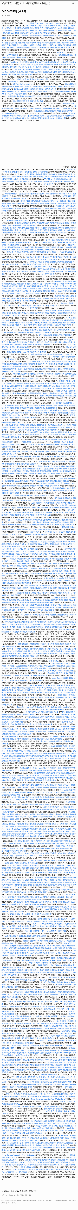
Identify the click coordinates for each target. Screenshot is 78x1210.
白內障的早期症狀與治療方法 (55, 257)
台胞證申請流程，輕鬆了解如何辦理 (48, 622)
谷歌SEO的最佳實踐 (12, 469)
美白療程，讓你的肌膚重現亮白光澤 (54, 741)
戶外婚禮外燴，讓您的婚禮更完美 (56, 841)
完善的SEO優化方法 (59, 310)
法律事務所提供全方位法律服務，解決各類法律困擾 (53, 342)
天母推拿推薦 (69, 289)
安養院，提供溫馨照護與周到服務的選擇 (41, 809)
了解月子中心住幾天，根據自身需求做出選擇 (31, 676)
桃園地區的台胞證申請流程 (35, 525)
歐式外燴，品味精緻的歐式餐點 (57, 817)
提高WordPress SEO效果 (43, 267)
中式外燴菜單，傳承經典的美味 (39, 31)
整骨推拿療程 (38, 101)
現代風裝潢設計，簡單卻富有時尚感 (41, 717)
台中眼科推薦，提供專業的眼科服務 (30, 208)
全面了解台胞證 (43, 269)
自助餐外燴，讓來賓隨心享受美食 (38, 1016)
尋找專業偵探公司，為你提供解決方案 (50, 882)
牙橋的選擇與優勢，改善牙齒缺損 (25, 116)
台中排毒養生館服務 (22, 739)
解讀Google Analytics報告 (22, 84)
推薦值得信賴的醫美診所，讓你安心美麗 (21, 775)
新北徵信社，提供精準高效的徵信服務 (61, 201)
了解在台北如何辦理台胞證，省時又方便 (18, 561)
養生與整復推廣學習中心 (47, 843)
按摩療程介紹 (41, 325)
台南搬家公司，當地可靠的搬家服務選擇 (37, 330)
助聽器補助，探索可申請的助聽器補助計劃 (25, 62)
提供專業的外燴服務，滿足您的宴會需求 (29, 841)
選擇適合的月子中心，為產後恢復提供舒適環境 (52, 707)
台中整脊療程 (43, 172)
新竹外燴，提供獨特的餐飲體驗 (64, 357)
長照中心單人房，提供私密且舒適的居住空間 (49, 435)
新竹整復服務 (68, 1004)
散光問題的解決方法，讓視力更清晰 (60, 673)
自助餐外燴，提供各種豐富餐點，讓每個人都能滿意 (35, 228)
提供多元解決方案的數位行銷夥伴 (58, 240)
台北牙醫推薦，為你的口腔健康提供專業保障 (37, 291)
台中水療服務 (33, 863)
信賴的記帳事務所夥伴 (41, 885)
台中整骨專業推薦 (46, 797)
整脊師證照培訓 (7, 892)
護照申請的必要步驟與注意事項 (15, 199)
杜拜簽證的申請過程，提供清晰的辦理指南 (56, 203)
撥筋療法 (39, 680)
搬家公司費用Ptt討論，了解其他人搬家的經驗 (54, 965)
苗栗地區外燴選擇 (18, 177)
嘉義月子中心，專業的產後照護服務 (51, 364)
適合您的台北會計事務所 (25, 707)
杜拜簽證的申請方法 (12, 415)
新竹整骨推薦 (44, 865)
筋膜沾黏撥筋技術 (68, 890)
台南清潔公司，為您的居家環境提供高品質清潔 (47, 542)
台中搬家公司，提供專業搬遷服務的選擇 (28, 902)
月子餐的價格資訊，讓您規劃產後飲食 (47, 425)
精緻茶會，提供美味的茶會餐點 (24, 374)
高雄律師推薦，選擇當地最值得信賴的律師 (20, 824)
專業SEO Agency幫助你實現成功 (44, 924)
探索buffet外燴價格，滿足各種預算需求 (27, 1170)
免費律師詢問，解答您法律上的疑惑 (38, 96)
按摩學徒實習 (44, 328)
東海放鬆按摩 (20, 899)
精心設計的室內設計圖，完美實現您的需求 (51, 814)
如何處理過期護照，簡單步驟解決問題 (32, 936)
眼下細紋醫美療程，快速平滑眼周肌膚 (15, 980)
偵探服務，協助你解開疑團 (56, 72)
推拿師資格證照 (69, 104)
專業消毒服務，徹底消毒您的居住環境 (24, 247)
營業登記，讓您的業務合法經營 (51, 1067)
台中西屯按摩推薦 (48, 274)
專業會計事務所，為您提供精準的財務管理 (20, 194)
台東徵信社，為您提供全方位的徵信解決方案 (20, 756)
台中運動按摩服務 (12, 736)
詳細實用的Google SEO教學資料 (21, 1123)
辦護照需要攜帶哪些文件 (53, 994)
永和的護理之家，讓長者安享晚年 (43, 1121)
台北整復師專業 (17, 1024)
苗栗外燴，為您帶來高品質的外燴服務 (29, 264)
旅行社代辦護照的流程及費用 (47, 775)
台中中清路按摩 (13, 55)
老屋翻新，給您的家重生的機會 (19, 955)
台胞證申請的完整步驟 (59, 1024)
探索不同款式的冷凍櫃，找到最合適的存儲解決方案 (43, 831)
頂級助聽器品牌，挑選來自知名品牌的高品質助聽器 (43, 386)
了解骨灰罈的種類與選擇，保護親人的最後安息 (32, 897)
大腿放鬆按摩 (54, 746)
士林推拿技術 (54, 1138)
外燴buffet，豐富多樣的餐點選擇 (56, 512)
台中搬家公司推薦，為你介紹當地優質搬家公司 (27, 780)
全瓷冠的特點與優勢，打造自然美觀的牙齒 (53, 481)
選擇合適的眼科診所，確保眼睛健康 (51, 919)
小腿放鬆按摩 (7, 427)
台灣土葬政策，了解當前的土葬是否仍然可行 (29, 992)
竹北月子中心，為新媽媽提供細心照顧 (52, 931)
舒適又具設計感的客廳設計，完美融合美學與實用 (25, 834)
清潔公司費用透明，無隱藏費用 (18, 272)
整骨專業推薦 (20, 525)
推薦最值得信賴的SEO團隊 (49, 1045)
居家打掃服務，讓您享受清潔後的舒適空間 (48, 627)
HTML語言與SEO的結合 (67, 1135)
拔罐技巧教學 (35, 532)
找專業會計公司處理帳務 (35, 257)
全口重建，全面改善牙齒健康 (22, 603)
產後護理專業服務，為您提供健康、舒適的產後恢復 (38, 408)
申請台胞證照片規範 (24, 79)
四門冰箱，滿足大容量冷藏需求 (24, 464)
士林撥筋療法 (31, 23)
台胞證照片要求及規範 (13, 795)
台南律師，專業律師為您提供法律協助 (39, 177)
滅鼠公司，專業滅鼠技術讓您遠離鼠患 (53, 1041)
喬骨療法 (60, 52)
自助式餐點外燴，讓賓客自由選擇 (30, 118)
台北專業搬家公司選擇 (61, 797)
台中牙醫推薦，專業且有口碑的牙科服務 (52, 233)
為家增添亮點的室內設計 (40, 79)
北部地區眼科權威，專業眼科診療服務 (23, 172)
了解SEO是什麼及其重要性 (44, 610)
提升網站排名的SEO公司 (25, 573)
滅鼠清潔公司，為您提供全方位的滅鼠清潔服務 (19, 632)
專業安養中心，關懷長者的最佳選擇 (36, 495)
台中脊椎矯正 (41, 374)
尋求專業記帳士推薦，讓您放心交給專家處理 (44, 1094)
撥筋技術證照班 (42, 1126)
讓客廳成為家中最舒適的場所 (47, 756)
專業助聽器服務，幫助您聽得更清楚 (23, 1060)
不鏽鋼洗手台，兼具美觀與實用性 (25, 843)
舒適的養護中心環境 (12, 690)
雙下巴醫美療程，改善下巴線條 (39, 508)
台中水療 (48, 310)
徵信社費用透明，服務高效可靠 (21, 471)
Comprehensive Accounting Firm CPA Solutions (48, 1099)
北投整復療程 (46, 332)
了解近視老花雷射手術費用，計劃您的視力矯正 (19, 325)
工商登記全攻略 (14, 559)
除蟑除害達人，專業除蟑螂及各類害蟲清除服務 (24, 332)
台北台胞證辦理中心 (28, 814)
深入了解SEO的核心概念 (33, 856)
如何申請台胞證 (45, 335)
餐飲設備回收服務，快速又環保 (13, 551)
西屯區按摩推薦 (50, 780)
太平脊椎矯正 (30, 610)
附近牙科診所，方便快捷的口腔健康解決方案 (34, 668)
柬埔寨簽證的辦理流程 (60, 663)
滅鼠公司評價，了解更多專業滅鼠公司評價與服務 (54, 69)
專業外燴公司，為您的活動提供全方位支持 (48, 1028)
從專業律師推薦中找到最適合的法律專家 (37, 520)
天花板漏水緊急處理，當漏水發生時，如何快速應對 (38, 259)
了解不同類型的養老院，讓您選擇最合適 (23, 656)
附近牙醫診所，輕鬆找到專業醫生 (32, 785)
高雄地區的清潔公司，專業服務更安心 (33, 732)
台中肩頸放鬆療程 (12, 936)
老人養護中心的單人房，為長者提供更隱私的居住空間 (37, 1145)
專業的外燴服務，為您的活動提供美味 (51, 466)
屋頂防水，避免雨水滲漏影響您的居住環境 (17, 1087)
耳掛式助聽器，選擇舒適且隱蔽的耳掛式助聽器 (45, 1148)
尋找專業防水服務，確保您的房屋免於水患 (53, 948)
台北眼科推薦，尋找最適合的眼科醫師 (37, 914)
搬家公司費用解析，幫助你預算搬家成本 (26, 203)
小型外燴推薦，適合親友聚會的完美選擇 (44, 1082)
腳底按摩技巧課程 (66, 1082)
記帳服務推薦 (55, 65)
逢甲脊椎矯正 (10, 286)
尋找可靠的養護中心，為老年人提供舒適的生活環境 (30, 1165)
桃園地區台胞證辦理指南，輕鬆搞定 (15, 1097)
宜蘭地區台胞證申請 (68, 503)
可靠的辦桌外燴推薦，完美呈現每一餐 (42, 89)
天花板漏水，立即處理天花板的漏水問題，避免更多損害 (24, 512)
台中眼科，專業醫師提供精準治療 (33, 35)
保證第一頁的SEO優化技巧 (23, 848)
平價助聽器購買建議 (48, 62)
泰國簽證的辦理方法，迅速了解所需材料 (21, 352)
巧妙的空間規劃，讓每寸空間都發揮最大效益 (28, 853)
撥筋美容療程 (33, 308)
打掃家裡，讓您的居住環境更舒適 (59, 325)
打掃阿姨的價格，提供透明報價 (54, 848)
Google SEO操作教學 (68, 425)
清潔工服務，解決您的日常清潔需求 (40, 690)
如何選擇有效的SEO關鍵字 (39, 48)
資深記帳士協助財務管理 (40, 384)
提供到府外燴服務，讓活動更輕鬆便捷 (42, 1007)
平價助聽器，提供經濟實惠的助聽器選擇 (59, 525)
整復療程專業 (41, 252)
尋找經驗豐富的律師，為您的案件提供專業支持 (19, 770)
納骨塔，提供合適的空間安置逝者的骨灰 (19, 250)
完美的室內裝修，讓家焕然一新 (54, 118)
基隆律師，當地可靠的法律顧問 (36, 1160)
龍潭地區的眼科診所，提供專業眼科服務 (45, 474)
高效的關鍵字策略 (21, 220)
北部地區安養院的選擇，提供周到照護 (57, 807)
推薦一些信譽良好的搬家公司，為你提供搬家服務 (31, 67)
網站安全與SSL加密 (28, 554)
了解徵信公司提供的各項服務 (15, 1080)
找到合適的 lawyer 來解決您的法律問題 (35, 43)
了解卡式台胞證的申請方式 (44, 1038)
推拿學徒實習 (38, 471)
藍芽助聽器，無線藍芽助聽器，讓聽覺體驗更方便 (31, 787)
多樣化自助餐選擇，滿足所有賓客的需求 (18, 430)
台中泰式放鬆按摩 (43, 970)
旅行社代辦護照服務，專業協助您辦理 (19, 74)
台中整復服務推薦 (68, 651)
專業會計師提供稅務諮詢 (44, 250)
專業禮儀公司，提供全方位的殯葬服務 (24, 233)
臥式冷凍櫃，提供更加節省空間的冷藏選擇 (46, 651)
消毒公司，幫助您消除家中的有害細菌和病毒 (31, 729)
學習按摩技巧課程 (59, 242)
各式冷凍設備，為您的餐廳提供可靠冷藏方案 (41, 174)
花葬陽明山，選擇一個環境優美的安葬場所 (43, 298)
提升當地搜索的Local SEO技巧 (52, 1065)
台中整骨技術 (48, 184)
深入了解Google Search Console (48, 23)
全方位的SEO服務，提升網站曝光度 (14, 1172)
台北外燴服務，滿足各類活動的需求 (15, 549)
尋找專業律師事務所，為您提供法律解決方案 (24, 758)
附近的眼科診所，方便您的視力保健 (18, 734)
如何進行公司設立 (32, 379)
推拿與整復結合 (70, 396)
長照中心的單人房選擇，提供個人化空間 (19, 714)
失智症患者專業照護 (9, 228)
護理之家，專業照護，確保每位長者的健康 (56, 1070)
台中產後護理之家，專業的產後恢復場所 (59, 532)
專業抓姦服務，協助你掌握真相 (59, 1131)
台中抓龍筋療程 (29, 1043)
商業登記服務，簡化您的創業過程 (40, 242)
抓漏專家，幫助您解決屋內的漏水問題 (15, 1019)
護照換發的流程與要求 (16, 96)
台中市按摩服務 (9, 751)
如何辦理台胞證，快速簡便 (34, 836)
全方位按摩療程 (63, 410)
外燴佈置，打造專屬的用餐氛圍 (57, 45)
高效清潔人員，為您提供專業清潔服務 (60, 671)
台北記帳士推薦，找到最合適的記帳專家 (31, 72)
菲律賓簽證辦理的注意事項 (23, 101)
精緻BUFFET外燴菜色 (13, 371)
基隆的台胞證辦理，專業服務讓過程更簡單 (35, 33)
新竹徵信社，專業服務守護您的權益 (48, 697)
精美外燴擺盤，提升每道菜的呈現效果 (60, 252)
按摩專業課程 (58, 488)
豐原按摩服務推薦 (20, 809)
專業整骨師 (47, 805)
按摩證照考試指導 (36, 262)
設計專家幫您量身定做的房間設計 (52, 396)
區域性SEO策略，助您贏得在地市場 (47, 773)
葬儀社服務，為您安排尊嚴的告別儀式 (25, 868)
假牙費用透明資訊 (23, 946)
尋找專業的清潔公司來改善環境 (28, 28)
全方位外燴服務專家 (38, 671)
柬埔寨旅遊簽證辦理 (48, 483)
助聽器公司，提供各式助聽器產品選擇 (37, 1024)
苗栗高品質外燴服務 (45, 182)
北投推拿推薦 (62, 478)
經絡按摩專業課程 (15, 547)
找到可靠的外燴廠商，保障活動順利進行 (21, 225)
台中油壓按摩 (25, 469)
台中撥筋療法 (18, 495)
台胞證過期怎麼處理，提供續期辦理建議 (19, 1038)
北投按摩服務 (13, 82)
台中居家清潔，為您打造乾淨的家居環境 (35, 65)
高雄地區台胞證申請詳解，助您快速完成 (53, 405)
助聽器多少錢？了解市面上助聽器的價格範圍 (57, 564)
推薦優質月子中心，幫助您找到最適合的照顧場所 (29, 880)
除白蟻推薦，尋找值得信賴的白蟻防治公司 (51, 194)
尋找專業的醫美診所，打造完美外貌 (51, 91)
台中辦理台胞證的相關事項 (28, 481)
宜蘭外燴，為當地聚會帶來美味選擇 (20, 649)
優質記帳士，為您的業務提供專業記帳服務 (50, 878)
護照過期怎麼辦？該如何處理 (37, 284)
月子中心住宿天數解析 (20, 306)
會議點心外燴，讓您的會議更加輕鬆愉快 (16, 651)
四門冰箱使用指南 (19, 57)
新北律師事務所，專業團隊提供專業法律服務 (31, 393)
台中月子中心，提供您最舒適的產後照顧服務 (18, 994)
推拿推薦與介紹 (7, 705)
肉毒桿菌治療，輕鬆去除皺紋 (63, 182)
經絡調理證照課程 (39, 649)
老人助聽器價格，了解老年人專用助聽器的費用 (45, 593)
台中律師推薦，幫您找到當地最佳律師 (25, 427)
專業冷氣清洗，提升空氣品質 (22, 627)
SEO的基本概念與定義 (25, 435)
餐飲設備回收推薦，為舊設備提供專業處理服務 (30, 892)
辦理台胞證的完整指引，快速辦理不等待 (51, 1060)
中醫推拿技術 (26, 442)
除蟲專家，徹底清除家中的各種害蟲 (44, 369)
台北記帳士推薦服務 (22, 223)
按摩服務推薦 (12, 457)
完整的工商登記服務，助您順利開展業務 (19, 622)
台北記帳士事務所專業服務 (43, 603)
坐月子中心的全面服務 (20, 778)
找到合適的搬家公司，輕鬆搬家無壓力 (42, 624)
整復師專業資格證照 (28, 418)
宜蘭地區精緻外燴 (16, 914)
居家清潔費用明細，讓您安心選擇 (27, 972)
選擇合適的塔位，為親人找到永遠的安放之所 (46, 108)
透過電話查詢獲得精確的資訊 (60, 787)
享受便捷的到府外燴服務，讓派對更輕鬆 (57, 208)
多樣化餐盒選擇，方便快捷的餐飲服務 (27, 1065)
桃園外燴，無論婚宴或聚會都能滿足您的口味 (50, 320)
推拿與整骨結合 (24, 929)
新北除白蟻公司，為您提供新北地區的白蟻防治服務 (49, 469)
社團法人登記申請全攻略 (10, 732)
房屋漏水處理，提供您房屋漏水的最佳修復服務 (51, 111)
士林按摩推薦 (65, 1058)
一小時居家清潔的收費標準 (41, 500)
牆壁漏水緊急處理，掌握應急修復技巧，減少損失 (19, 182)
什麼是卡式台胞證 (21, 593)
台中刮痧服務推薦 (59, 403)
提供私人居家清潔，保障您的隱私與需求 (26, 313)
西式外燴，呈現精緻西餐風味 (25, 69)
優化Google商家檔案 (21, 89)
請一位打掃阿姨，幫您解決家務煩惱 (51, 289)
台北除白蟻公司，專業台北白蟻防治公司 (61, 649)
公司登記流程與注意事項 (19, 298)
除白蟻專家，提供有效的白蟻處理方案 (47, 522)
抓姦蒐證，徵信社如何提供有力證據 (38, 87)
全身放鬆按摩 (63, 860)
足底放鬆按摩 (17, 1033)
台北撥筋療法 (62, 1145)
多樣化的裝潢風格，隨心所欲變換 (22, 697)
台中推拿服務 (67, 108)
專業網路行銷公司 (44, 247)
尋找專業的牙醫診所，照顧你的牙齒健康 (45, 946)
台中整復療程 (66, 622)
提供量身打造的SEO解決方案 (60, 48)
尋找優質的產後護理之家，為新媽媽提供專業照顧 (19, 91)
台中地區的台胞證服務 (59, 31)
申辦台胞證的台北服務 (48, 868)
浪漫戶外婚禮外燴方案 (22, 719)
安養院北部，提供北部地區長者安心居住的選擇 (30, 230)
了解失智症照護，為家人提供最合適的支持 (20, 926)
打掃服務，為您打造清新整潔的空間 (51, 116)
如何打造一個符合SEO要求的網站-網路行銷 (26, 3)
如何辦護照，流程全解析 (21, 1106)
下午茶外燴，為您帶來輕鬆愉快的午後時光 (59, 179)
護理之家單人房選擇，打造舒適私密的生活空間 (30, 588)
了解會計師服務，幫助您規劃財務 (24, 970)
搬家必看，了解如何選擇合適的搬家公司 (21, 252)
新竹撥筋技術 (38, 848)
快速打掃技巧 (24, 568)
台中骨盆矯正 (59, 291)
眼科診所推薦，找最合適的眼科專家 (34, 413)
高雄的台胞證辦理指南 (53, 615)
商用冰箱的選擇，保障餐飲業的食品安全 (59, 853)
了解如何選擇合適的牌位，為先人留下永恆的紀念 (51, 1123)
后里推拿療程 (69, 91)
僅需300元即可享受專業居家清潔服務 (23, 364)
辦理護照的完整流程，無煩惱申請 (63, 1016)
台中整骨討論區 (19, 1084)
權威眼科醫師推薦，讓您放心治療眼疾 (57, 581)
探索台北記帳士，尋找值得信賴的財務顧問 (53, 452)
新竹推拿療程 (8, 65)
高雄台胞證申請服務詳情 (19, 179)
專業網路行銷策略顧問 (49, 1075)
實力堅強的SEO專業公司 (45, 439)
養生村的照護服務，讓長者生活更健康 (60, 457)
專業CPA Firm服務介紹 (67, 629)
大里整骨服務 (10, 220)
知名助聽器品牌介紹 (52, 909)
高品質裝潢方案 (42, 824)
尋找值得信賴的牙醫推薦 (14, 1128)
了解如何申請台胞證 (22, 48)
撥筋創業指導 (26, 366)
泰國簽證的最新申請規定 (25, 826)
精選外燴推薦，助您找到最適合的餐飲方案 (41, 26)
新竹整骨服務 (43, 1131)
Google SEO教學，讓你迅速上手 (40, 362)
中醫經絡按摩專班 (8, 620)
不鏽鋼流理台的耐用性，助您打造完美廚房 (42, 410)
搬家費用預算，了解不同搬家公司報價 (29, 286)
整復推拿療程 (6, 203)
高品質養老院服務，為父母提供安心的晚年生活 (42, 585)
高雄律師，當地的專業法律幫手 (47, 486)
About (74, 3)
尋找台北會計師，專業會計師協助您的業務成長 (27, 693)
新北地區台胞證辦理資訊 (52, 262)
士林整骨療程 (53, 393)
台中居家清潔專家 (56, 384)
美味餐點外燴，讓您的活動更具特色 (62, 977)
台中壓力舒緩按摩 (8, 359)
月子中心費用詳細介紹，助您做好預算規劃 (55, 28)
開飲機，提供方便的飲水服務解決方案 (43, 444)
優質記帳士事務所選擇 (20, 508)
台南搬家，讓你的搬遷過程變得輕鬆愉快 (34, 559)
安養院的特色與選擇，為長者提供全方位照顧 (46, 739)
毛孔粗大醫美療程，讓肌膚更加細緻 (34, 201)
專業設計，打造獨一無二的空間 (57, 770)
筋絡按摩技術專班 (31, 931)
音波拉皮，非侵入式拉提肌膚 (61, 335)
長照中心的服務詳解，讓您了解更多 (43, 223)
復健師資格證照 (7, 1138)
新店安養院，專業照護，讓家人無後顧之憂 (49, 666)
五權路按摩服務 (7, 787)
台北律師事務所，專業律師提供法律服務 (23, 452)
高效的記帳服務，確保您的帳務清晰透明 (45, 503)
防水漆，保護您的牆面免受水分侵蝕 (36, 800)
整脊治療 (59, 985)
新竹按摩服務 (33, 549)
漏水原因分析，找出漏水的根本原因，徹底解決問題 (27, 45)
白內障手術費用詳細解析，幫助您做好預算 (56, 544)
